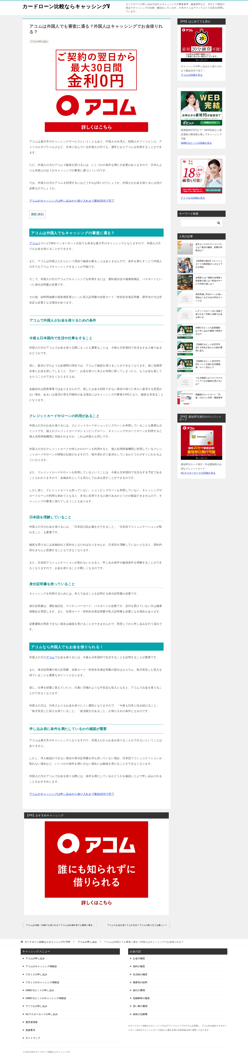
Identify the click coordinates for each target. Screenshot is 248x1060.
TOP (47, 941)
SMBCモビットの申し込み (39, 990)
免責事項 (30, 1030)
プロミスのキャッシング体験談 (42, 982)
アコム (33, 243)
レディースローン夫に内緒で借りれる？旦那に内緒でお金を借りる (208, 314)
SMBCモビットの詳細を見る (196, 143)
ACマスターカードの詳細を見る (198, 473)
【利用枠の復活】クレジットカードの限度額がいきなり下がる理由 (208, 264)
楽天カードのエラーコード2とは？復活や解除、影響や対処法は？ (208, 247)
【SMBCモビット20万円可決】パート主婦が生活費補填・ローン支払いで (207, 364)
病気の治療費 (140, 1014)
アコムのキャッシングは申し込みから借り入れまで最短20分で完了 (71, 200)
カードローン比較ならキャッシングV (66, 6)
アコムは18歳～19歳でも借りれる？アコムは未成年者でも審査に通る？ (60, 925)
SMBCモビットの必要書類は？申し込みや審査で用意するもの (208, 331)
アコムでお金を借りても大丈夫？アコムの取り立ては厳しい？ (137, 925)
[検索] (201, 223)
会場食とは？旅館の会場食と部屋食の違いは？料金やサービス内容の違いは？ (208, 280)
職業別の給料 (140, 982)
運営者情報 (31, 1022)
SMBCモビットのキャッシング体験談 (45, 998)
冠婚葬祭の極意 (141, 998)
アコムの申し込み (39, 41)
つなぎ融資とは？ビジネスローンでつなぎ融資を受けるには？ (208, 381)
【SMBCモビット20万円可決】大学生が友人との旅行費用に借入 (208, 347)
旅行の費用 (139, 990)
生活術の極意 (140, 974)
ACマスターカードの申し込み (41, 1014)
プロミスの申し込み (36, 974)
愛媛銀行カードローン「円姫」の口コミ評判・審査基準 (208, 396)
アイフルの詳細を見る (193, 198)
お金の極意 (139, 958)
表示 (40, 214)
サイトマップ (32, 1038)
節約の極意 (139, 966)
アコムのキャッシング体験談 (41, 966)
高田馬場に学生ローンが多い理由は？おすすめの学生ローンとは (208, 297)
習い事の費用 (140, 1006)
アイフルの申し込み (36, 1006)
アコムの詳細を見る (192, 75)
